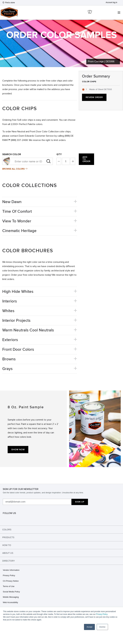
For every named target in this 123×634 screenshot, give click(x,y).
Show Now (18, 449)
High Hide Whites (17, 291)
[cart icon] (90, 12)
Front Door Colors (18, 349)
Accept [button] (89, 627)
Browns (9, 359)
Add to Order (86, 159)
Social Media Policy (11, 592)
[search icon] (111, 13)
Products (8, 537)
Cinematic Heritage (19, 230)
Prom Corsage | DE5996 (101, 61)
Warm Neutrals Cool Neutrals (28, 330)
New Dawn (12, 201)
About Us (7, 553)
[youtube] (118, 518)
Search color (11, 154)
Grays (7, 368)
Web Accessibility (10, 602)
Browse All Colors (13, 169)
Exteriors (10, 339)
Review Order (94, 97)
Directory (8, 561)
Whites (8, 310)
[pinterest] (43, 518)
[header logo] (9, 12)
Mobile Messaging (11, 597)
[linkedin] (99, 518)
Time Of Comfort (17, 211)
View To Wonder (16, 221)
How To (6, 545)
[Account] (113, 2)
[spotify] (81, 518)
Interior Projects (16, 320)
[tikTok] (62, 518)
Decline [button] (102, 627)
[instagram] (6, 518)
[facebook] (25, 518)
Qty (59, 154)
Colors (6, 529)
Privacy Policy (101, 614)
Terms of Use (8, 586)
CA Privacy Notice (11, 581)
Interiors (9, 301)
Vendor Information (11, 570)
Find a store (8, 2)
